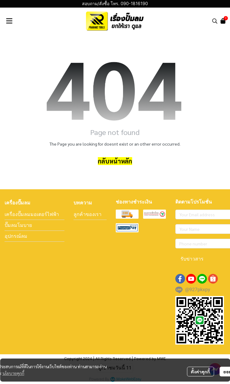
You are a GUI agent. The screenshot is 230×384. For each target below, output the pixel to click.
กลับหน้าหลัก (115, 161)
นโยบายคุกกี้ (13, 373)
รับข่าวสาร (192, 258)
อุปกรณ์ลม (16, 236)
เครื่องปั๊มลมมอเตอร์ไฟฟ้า (32, 214)
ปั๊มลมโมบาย (18, 225)
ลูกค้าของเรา (87, 214)
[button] (215, 21)
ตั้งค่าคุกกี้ (200, 371)
